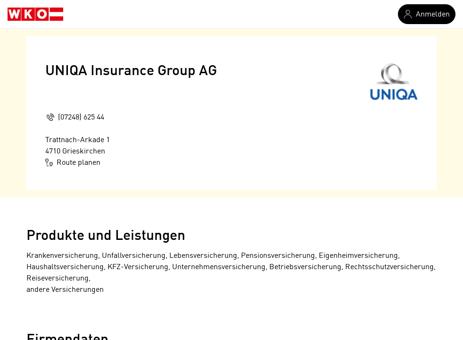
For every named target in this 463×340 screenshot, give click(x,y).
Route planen (72, 162)
